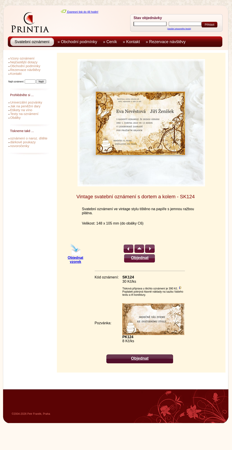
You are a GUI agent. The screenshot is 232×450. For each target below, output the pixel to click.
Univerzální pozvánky (26, 102)
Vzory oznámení (22, 58)
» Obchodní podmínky (78, 42)
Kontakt (16, 73)
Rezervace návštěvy (25, 70)
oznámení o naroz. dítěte (28, 138)
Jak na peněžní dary (25, 106)
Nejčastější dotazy (24, 62)
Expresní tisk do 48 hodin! (79, 11)
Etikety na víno (21, 110)
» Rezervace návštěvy (167, 42)
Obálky (15, 117)
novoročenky (19, 146)
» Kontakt (132, 42)
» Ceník (111, 42)
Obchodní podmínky (25, 66)
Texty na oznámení (24, 114)
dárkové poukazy (23, 142)
